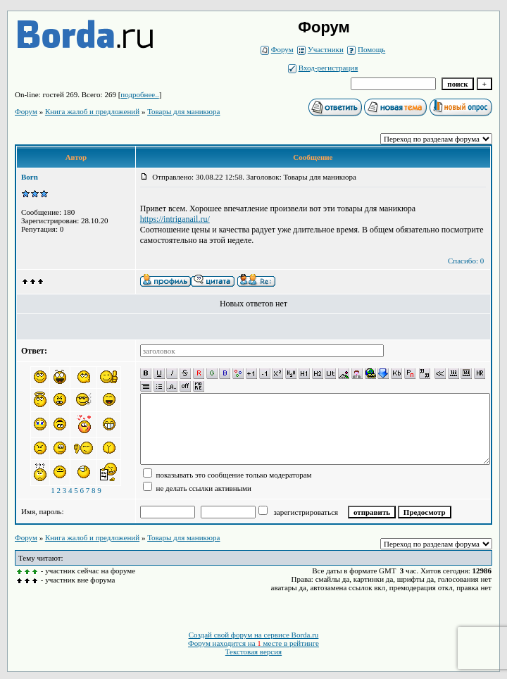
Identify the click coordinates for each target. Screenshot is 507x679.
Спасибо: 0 (466, 260)
